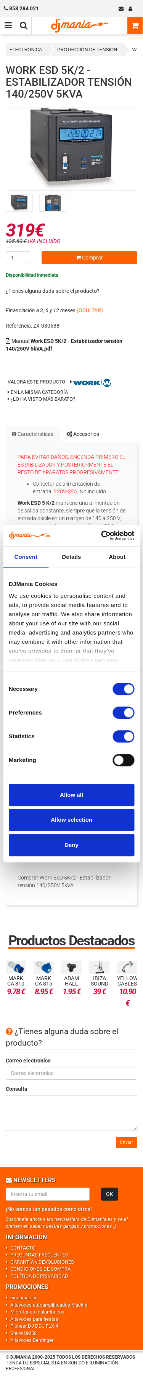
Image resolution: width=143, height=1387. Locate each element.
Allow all (71, 794)
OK (109, 1194)
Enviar (126, 1142)
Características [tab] (32, 434)
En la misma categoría (38, 392)
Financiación (24, 1298)
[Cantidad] (18, 257)
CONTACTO (22, 1248)
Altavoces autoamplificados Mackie (48, 1305)
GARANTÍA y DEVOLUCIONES (42, 1262)
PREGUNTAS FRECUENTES (39, 1255)
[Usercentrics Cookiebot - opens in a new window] (101, 535)
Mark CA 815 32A (43, 983)
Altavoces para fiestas (34, 1319)
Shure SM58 (23, 1333)
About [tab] (117, 556)
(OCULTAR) (90, 310)
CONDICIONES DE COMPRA (40, 1269)
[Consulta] (71, 1113)
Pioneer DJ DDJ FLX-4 (34, 1326)
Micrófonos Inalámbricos (37, 1312)
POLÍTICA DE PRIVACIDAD (39, 1276)
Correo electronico (28, 1060)
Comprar (89, 258)
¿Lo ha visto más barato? (43, 399)
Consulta (16, 1089)
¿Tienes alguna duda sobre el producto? (53, 291)
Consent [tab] (25, 556)
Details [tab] (71, 556)
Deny (71, 845)
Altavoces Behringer (31, 1340)
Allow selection (71, 819)
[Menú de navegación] (8, 25)
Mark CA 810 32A (15, 983)
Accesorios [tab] (82, 434)
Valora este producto (36, 382)
